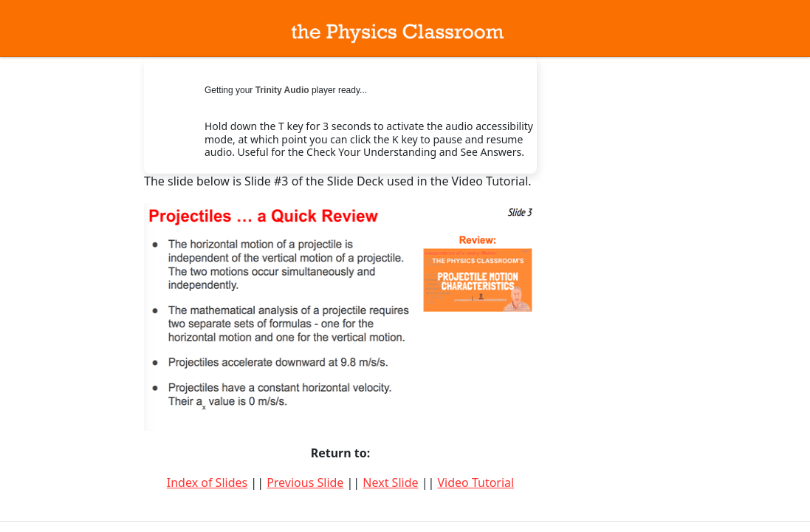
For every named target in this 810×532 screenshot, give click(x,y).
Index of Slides (207, 482)
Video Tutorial (475, 482)
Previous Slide (305, 482)
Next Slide (390, 482)
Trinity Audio (282, 90)
